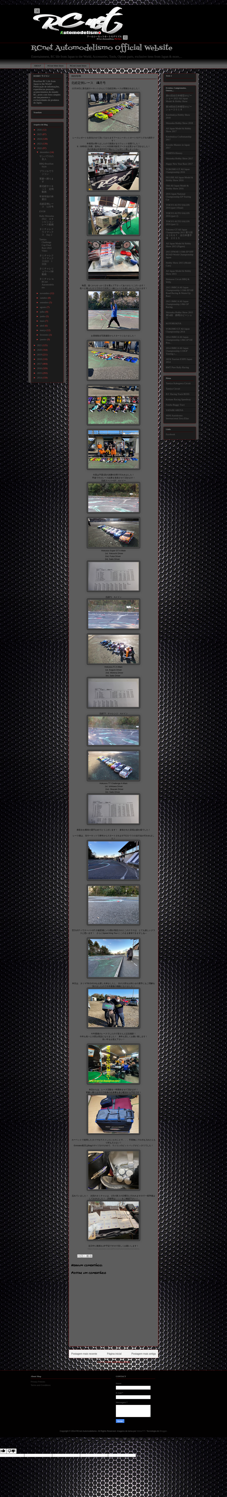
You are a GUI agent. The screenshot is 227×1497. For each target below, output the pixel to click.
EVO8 (42, 211)
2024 (39, 139)
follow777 (141, 1431)
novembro (45, 293)
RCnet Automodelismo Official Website (101, 48)
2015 (39, 373)
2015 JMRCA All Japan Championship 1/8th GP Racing (177, 304)
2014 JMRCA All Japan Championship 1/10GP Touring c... (177, 351)
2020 (39, 350)
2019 (39, 354)
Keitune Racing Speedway (178, 399)
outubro (44, 298)
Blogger (163, 1431)
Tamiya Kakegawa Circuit (178, 383)
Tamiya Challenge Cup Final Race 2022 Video (45, 245)
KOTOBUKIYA (173, 323)
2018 (39, 359)
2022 (39, 148)
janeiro (43, 339)
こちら (119, 1198)
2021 (39, 345)
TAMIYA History (174, 153)
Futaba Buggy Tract (175, 405)
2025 (39, 134)
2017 (39, 363)
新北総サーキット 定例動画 (46, 189)
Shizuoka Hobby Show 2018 (179, 123)
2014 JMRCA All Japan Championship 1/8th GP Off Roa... (179, 340)
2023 (39, 143)
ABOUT (37, 66)
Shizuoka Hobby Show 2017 (179, 158)
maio (42, 321)
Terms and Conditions (41, 1385)
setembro (44, 302)
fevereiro (44, 335)
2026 (39, 129)
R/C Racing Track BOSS (177, 394)
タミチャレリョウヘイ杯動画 (46, 271)
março (43, 330)
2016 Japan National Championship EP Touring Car (178, 197)
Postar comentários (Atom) (117, 1362)
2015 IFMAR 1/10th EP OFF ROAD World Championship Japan (179, 254)
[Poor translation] (11, 1451)
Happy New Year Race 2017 (179, 164)
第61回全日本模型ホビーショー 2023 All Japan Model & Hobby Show (179, 98)
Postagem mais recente (84, 1353)
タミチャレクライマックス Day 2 (46, 232)
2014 (39, 377)
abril (42, 325)
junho (43, 316)
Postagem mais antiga (143, 1353)
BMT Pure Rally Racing (177, 367)
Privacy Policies (38, 1382)
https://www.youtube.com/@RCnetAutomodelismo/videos (114, 1249)
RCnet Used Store (78, 66)
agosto (43, 307)
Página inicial (114, 1353)
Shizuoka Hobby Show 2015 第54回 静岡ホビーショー (179, 315)
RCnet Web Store (55, 66)
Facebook (170, 434)
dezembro (45, 152)
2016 (39, 368)
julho (42, 311)
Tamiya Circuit (173, 388)
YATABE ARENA (174, 410)
